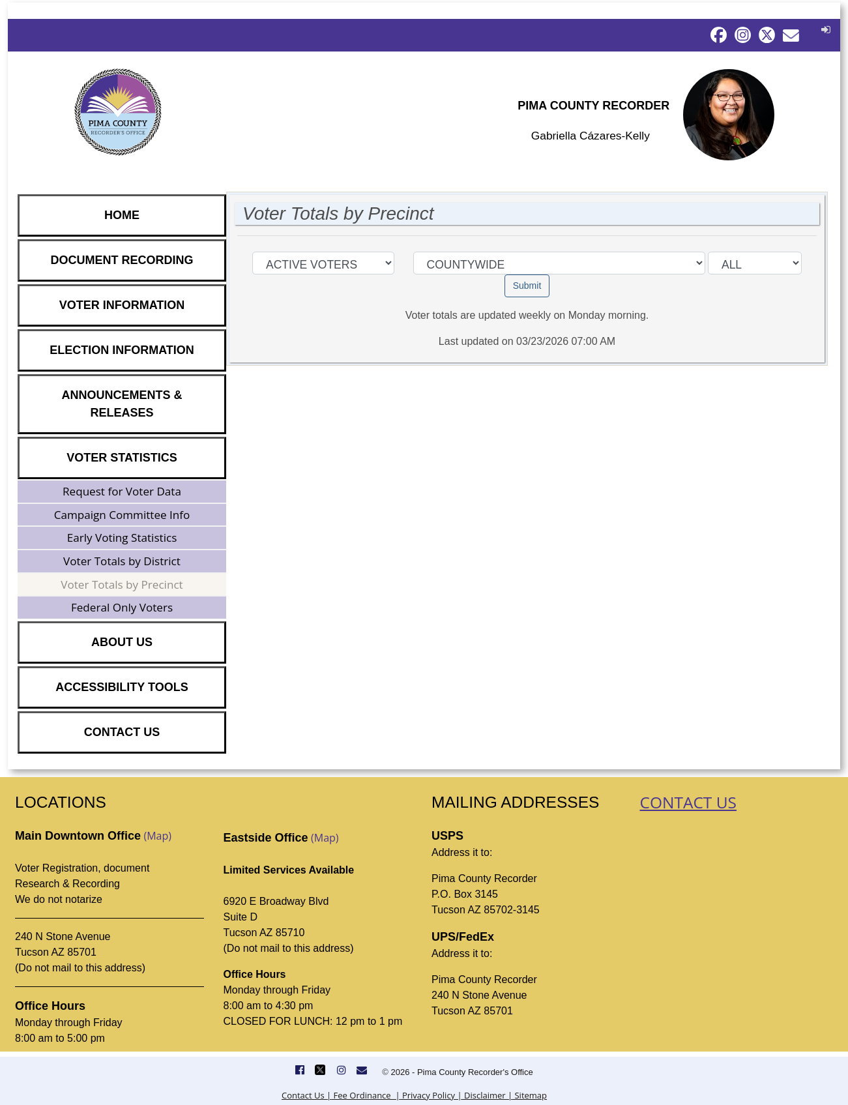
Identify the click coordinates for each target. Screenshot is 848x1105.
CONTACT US (122, 732)
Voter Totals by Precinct (122, 584)
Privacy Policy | (431, 1095)
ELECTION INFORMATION (122, 350)
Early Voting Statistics (122, 537)
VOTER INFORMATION (122, 305)
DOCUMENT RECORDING (122, 260)
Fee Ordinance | (365, 1095)
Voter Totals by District (122, 560)
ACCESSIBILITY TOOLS (121, 687)
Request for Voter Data (122, 491)
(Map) (157, 836)
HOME (121, 215)
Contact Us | (306, 1095)
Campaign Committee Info (122, 514)
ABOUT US (122, 642)
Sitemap (529, 1095)
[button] (824, 29)
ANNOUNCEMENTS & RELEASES (121, 404)
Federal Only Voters (122, 607)
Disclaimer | (487, 1095)
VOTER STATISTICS (121, 457)
